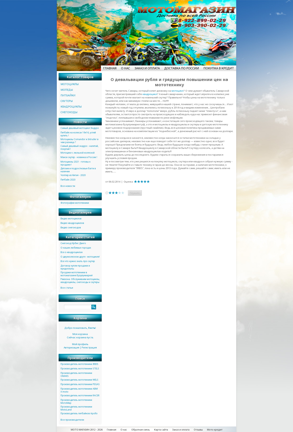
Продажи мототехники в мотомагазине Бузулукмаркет (77, 274)
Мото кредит (214, 429)
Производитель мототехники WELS (79, 379)
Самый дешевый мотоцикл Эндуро (80, 128)
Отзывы (198, 429)
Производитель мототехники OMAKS (76, 374)
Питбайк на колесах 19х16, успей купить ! (78, 134)
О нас (124, 429)
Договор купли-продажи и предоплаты (75, 267)
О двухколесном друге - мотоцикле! (80, 256)
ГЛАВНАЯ (110, 68)
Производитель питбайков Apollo (79, 413)
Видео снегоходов (71, 227)
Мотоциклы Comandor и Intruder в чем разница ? (79, 141)
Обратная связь (140, 429)
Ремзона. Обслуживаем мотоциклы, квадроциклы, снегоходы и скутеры (80, 281)
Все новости (68, 186)
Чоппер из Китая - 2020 (73, 175)
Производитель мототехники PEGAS (80, 384)
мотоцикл (177, 90)
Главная (111, 429)
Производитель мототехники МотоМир (76, 401)
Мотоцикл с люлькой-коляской (78, 152)
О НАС (125, 68)
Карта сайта (161, 429)
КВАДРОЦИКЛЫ (71, 106)
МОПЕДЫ (67, 89)
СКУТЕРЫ (67, 101)
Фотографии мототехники (75, 202)
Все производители (72, 419)
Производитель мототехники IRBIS (79, 364)
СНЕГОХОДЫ (69, 112)
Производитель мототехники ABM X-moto (79, 390)
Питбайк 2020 (68, 179)
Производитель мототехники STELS (80, 368)
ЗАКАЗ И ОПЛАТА (147, 68)
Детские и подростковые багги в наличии (78, 170)
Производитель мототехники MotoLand (76, 408)
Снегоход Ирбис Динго (73, 243)
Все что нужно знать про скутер (78, 261)
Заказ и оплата (180, 429)
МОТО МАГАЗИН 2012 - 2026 (87, 429)
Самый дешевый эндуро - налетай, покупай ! (79, 147)
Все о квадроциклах (72, 252)
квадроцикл (150, 94)
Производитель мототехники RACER (80, 395)
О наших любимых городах (76, 247)
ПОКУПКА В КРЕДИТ (218, 68)
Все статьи (67, 287)
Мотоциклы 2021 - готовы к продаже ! (75, 163)
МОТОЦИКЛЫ (70, 84)
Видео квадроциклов (72, 223)
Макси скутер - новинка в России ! (79, 157)
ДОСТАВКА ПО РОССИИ (181, 68)
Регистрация (89, 347)
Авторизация (71, 347)
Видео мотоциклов (71, 218)
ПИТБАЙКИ (68, 95)
